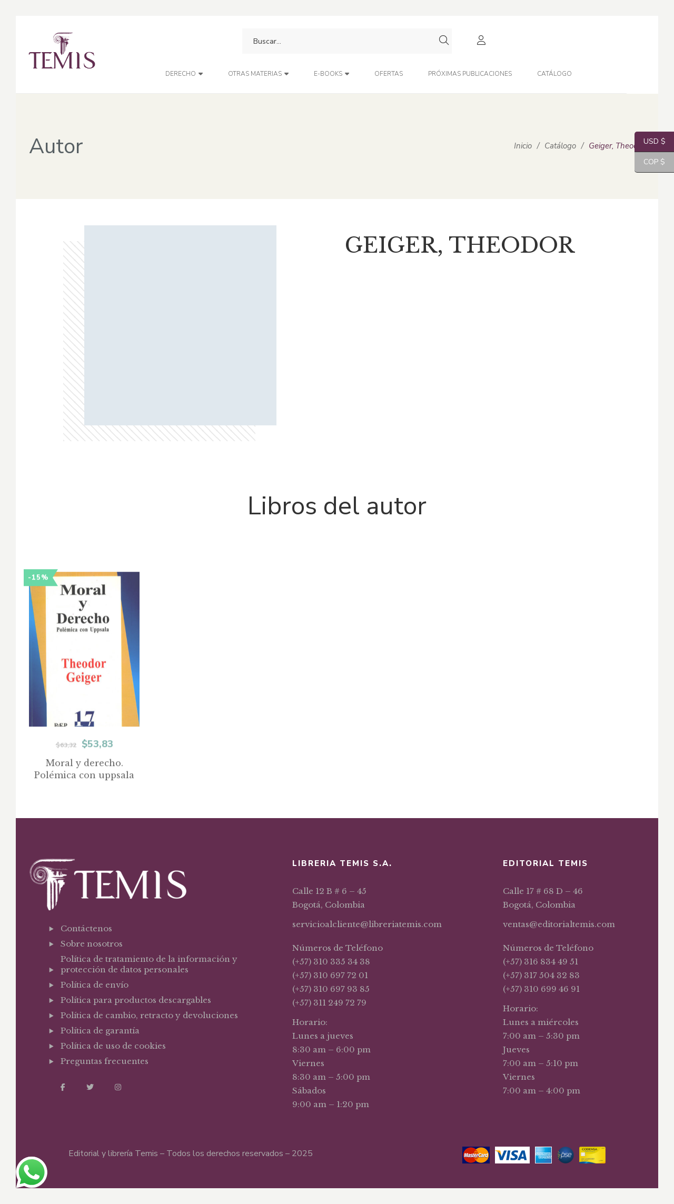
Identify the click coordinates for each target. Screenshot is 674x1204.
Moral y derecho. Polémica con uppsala (84, 796)
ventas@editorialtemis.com (559, 924)
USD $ (650, 142)
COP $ (650, 162)
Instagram (118, 1087)
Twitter (90, 1087)
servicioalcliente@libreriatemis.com (367, 924)
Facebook (63, 1087)
